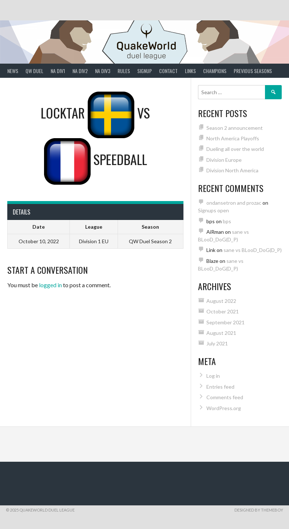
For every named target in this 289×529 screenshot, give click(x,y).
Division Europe (224, 160)
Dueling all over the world (235, 149)
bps (227, 221)
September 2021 (225, 322)
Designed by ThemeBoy (258, 510)
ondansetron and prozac (233, 203)
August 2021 (221, 333)
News (12, 71)
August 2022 (221, 301)
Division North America (232, 170)
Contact (168, 71)
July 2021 (217, 343)
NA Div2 (80, 71)
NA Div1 (58, 71)
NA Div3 (102, 71)
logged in (50, 284)
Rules (124, 71)
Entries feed (220, 387)
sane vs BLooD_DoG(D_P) (252, 250)
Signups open (213, 210)
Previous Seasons (253, 71)
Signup (144, 71)
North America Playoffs (232, 138)
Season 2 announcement (234, 128)
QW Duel (34, 71)
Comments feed (224, 397)
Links (190, 71)
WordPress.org (223, 408)
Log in (213, 376)
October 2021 (222, 311)
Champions (214, 71)
